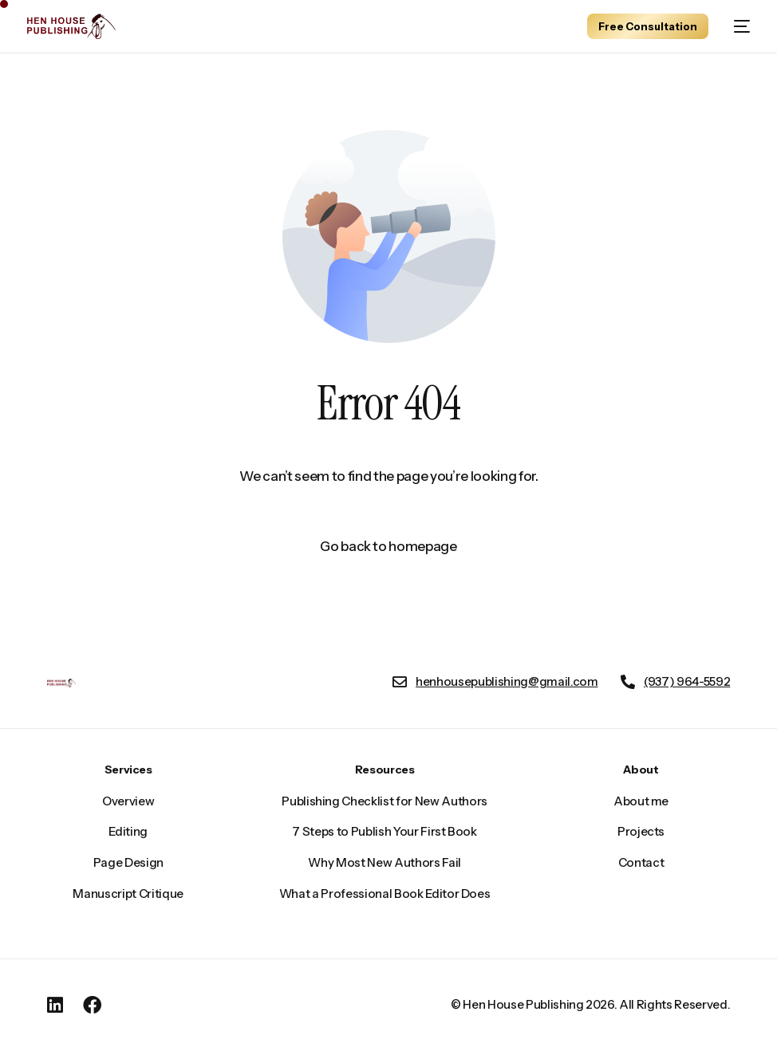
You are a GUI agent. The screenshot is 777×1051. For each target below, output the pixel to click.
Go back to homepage (388, 546)
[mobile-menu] (737, 26)
